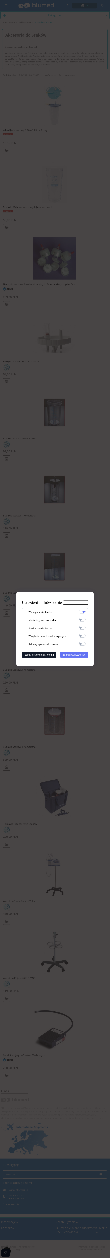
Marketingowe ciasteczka (42, 620)
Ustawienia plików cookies (42, 602)
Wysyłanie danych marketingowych (47, 636)
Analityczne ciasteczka (40, 628)
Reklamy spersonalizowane (43, 644)
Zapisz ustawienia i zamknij (39, 654)
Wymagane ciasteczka (40, 612)
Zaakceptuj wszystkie (74, 654)
